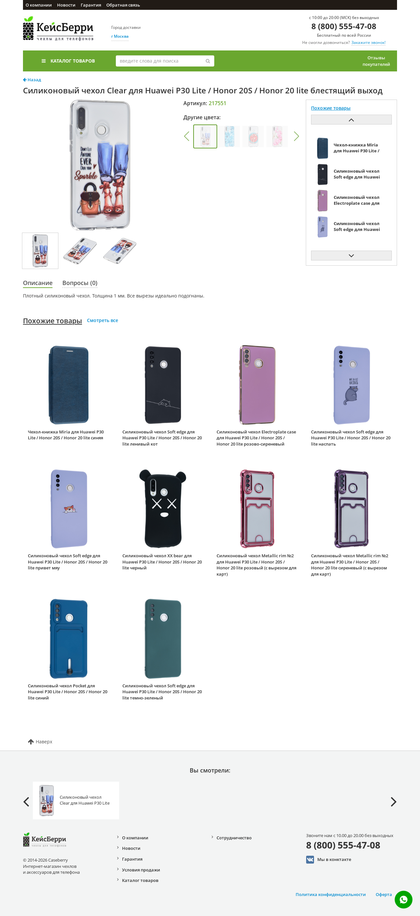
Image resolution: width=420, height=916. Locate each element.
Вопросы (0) (79, 283)
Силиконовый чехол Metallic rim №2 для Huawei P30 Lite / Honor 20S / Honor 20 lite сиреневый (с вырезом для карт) (349, 565)
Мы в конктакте (328, 860)
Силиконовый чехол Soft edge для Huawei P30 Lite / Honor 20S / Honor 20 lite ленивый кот (162, 438)
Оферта (384, 894)
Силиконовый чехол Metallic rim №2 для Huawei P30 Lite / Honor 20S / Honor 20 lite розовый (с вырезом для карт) (256, 565)
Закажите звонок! (368, 42)
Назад (32, 80)
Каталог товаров (68, 61)
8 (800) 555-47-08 (343, 26)
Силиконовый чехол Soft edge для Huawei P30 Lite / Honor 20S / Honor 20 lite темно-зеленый (162, 692)
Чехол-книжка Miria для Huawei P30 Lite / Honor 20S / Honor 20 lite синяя (66, 435)
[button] (186, 136)
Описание (37, 283)
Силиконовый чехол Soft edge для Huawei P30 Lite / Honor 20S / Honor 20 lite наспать (350, 438)
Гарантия (91, 5)
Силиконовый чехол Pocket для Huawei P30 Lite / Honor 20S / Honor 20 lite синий (67, 692)
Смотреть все (102, 320)
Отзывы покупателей (376, 61)
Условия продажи (141, 870)
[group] (205, 136)
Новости (66, 5)
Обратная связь (123, 5)
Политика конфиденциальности (331, 894)
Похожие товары (52, 320)
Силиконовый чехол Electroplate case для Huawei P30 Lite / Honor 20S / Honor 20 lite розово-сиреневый (256, 438)
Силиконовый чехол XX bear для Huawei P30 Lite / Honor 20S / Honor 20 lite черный (162, 562)
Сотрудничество (234, 838)
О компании (39, 5)
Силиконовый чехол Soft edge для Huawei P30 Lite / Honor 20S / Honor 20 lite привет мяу (67, 562)
